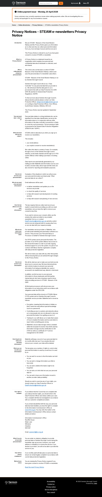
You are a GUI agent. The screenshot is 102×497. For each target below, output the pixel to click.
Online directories (24, 25)
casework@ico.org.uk (36, 432)
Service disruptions (51, 489)
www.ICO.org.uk (30, 410)
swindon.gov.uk (24, 3)
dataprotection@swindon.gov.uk (47, 102)
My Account (74, 3)
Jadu (95, 483)
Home (14, 25)
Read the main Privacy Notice (34, 467)
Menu (85, 3)
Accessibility (51, 481)
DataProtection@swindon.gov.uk (35, 221)
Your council (51, 492)
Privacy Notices (37, 25)
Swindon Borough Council (11, 483)
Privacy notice (51, 487)
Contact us (50, 484)
